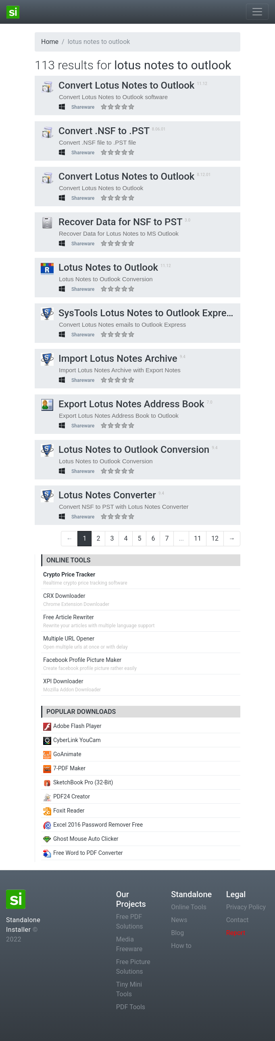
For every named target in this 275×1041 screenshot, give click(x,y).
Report (236, 933)
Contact (237, 920)
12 (215, 538)
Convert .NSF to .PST (95, 131)
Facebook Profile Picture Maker (82, 660)
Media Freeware (129, 944)
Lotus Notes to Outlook (99, 267)
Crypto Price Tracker (69, 574)
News (179, 920)
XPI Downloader (63, 681)
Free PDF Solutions (129, 921)
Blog (177, 933)
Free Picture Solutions (133, 966)
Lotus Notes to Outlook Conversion (125, 449)
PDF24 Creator (66, 796)
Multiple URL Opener (68, 638)
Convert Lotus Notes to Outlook (117, 85)
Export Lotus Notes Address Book (122, 404)
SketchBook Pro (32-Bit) (78, 782)
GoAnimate (62, 754)
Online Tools (188, 907)
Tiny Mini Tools (129, 989)
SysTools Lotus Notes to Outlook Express (138, 313)
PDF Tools (130, 1007)
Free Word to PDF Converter (83, 853)
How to (181, 946)
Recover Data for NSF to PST (111, 222)
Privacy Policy (246, 907)
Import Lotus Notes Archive (109, 358)
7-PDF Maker (64, 768)
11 (197, 538)
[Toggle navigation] (257, 12)
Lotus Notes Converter (98, 495)
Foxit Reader (64, 810)
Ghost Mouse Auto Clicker (81, 839)
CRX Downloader (64, 596)
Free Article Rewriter (68, 617)
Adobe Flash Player (72, 726)
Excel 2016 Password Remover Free (93, 824)
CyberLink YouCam (72, 740)
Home (49, 42)
